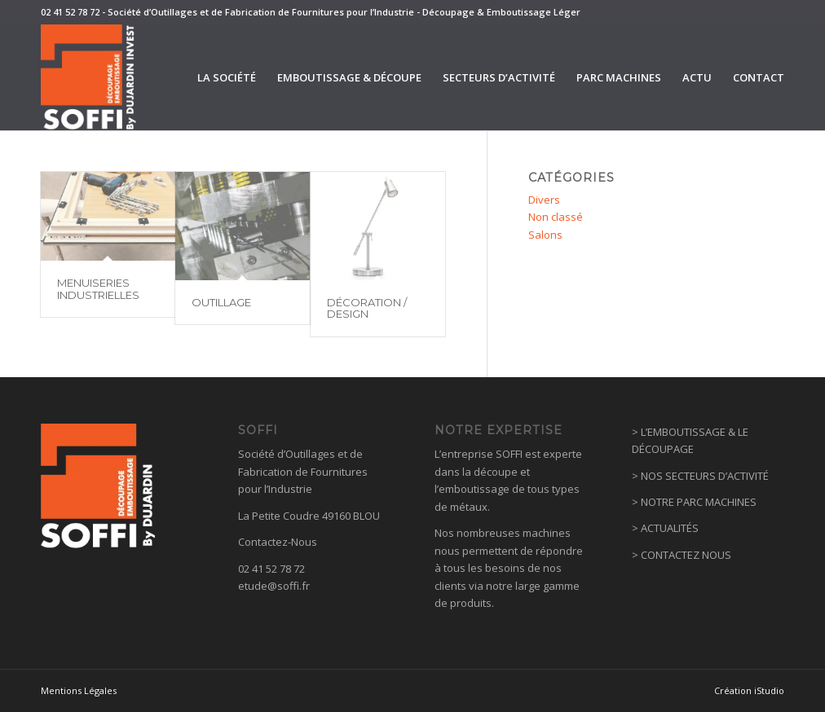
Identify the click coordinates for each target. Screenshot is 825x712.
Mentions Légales (79, 690)
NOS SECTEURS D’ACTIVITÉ (705, 475)
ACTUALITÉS (670, 528)
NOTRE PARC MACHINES (699, 501)
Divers (544, 199)
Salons (545, 234)
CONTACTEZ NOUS (686, 554)
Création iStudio (749, 690)
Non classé (555, 216)
